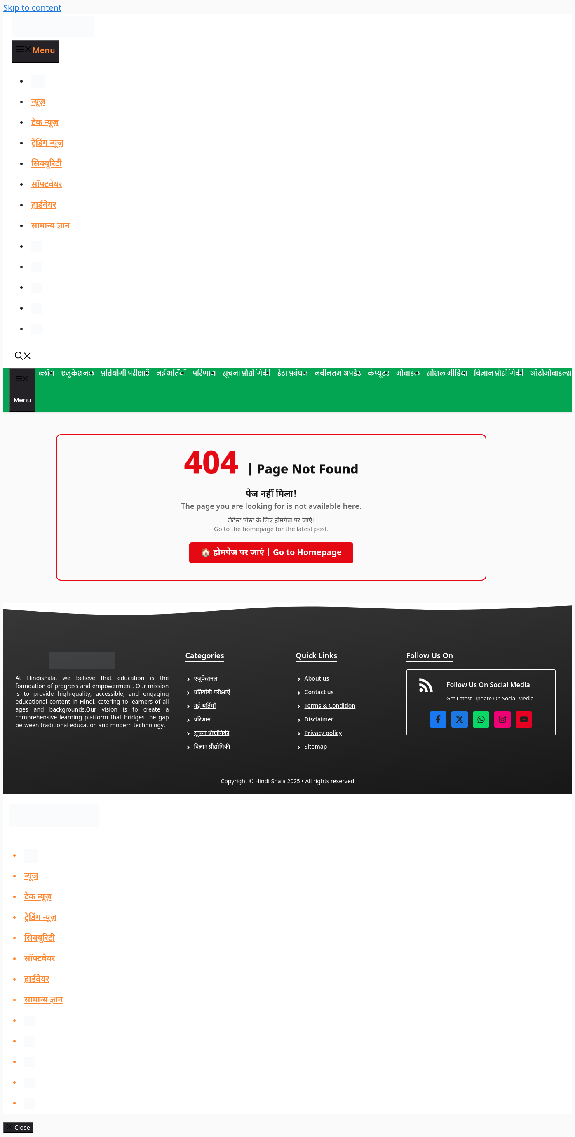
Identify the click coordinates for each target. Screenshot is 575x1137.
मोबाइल (408, 373)
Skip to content (32, 8)
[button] (23, 358)
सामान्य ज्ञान (50, 226)
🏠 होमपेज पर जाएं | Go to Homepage (271, 553)
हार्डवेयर (43, 205)
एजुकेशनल (77, 373)
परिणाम (204, 373)
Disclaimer (319, 720)
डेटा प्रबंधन (292, 373)
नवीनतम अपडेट (337, 373)
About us (317, 679)
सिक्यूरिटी (46, 164)
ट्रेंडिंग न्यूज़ (47, 143)
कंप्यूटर (378, 373)
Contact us (319, 693)
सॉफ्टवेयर (46, 185)
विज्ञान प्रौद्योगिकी (499, 373)
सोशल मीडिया (447, 373)
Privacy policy (323, 734)
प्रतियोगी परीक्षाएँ (125, 373)
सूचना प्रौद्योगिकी (247, 373)
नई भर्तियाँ (171, 373)
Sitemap (316, 748)
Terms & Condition (330, 707)
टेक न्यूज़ (45, 123)
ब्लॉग (47, 373)
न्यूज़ (38, 102)
